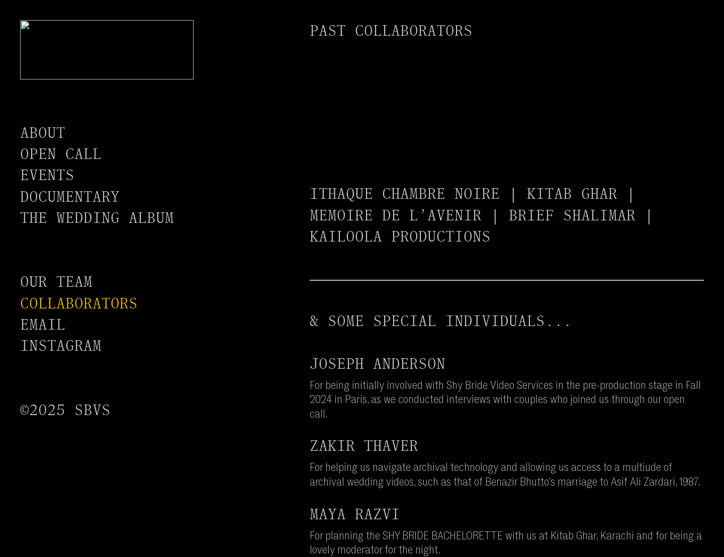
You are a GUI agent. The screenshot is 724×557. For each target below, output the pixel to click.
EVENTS (47, 175)
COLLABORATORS (79, 303)
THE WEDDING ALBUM (97, 217)
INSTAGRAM (61, 345)
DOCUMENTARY (70, 196)
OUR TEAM (56, 281)
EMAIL (42, 324)
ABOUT (42, 132)
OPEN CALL (61, 154)
